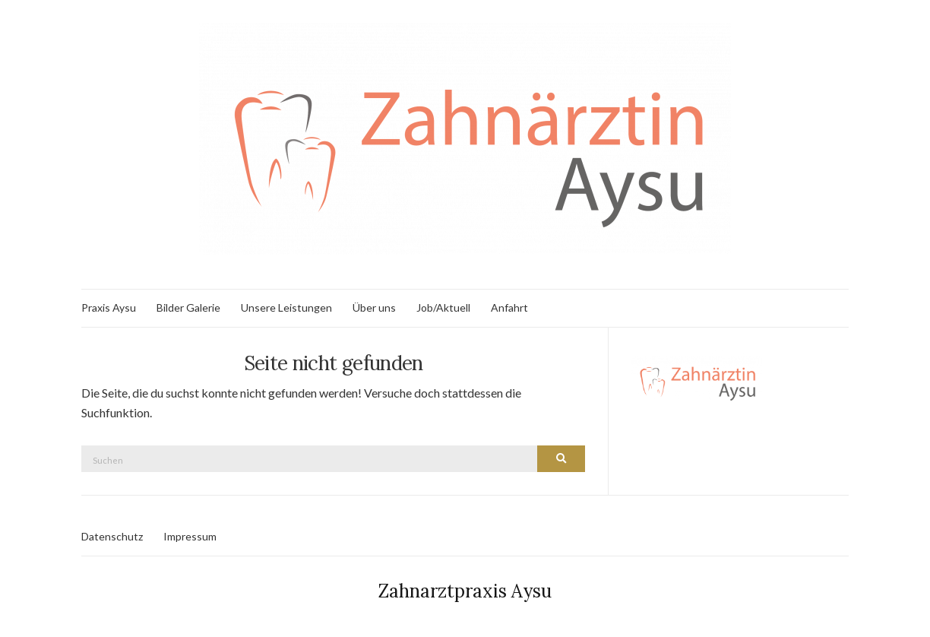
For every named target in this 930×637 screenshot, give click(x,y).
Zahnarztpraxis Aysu (465, 591)
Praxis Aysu (108, 307)
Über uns (374, 307)
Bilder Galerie (188, 307)
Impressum (190, 536)
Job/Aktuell (443, 307)
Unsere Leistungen (286, 307)
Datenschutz (112, 536)
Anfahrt (509, 307)
